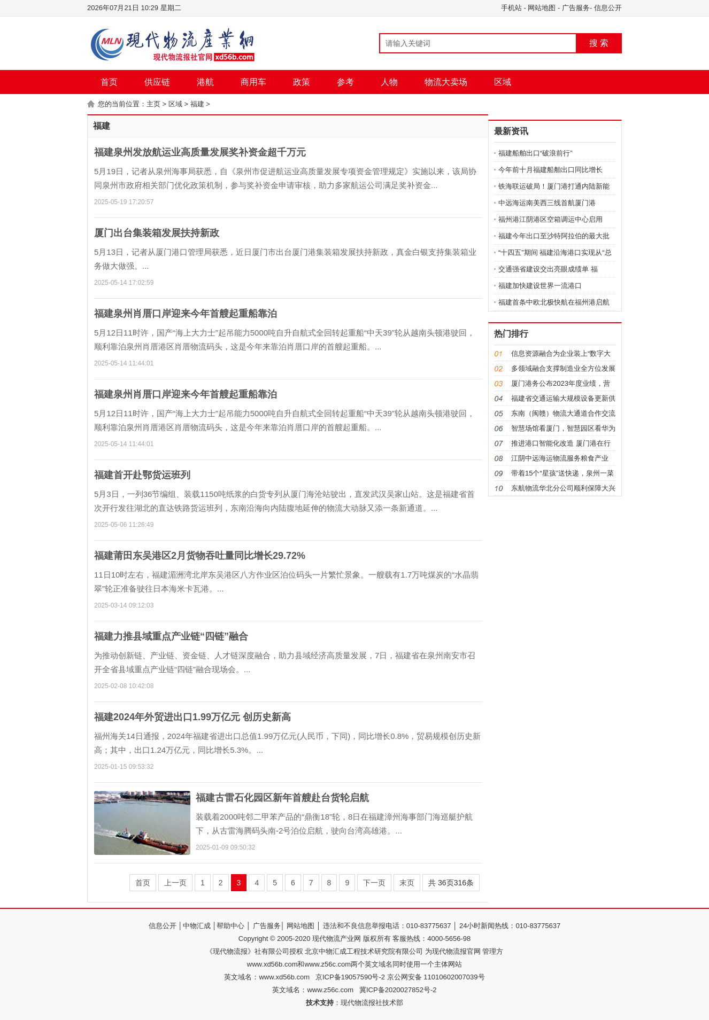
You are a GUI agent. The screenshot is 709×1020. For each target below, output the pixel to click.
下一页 (374, 882)
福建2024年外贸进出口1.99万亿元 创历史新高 (192, 717)
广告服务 (576, 8)
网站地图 (542, 8)
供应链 (157, 82)
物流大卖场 (446, 82)
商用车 (253, 82)
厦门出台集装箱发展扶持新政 (156, 233)
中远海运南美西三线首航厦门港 (547, 203)
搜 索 (598, 43)
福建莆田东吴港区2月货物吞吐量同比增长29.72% (199, 555)
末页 (406, 882)
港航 (205, 82)
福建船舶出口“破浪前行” (535, 153)
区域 (502, 82)
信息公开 (608, 8)
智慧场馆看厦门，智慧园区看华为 (563, 428)
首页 (109, 82)
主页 (153, 104)
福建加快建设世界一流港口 (540, 286)
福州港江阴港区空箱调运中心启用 (550, 219)
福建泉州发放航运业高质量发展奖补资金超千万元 (200, 152)
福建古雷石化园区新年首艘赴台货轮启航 (282, 797)
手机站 (511, 8)
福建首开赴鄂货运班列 (142, 475)
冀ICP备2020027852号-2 (398, 990)
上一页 (175, 882)
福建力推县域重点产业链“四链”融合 (171, 636)
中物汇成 (197, 926)
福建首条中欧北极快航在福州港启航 (554, 302)
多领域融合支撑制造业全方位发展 (563, 368)
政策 (301, 82)
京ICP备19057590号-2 (350, 977)
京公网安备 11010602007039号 (434, 977)
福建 (197, 104)
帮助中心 (230, 926)
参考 (345, 82)
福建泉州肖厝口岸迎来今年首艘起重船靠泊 (185, 313)
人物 (389, 82)
